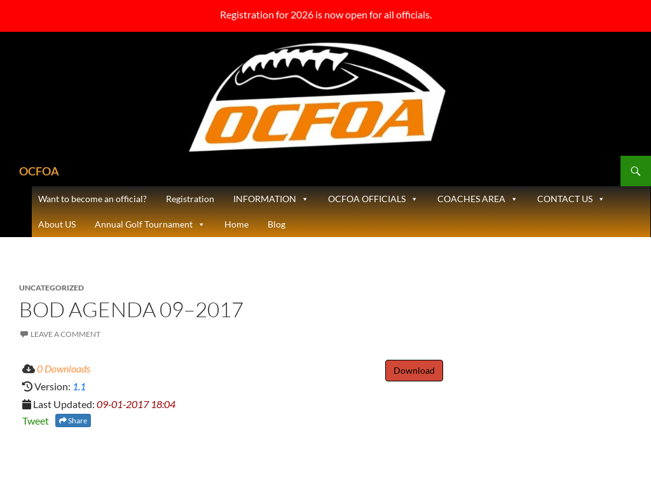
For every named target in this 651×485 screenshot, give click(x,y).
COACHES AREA (477, 199)
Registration (190, 198)
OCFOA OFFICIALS (373, 199)
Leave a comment (65, 334)
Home (236, 224)
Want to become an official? (92, 198)
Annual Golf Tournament (150, 224)
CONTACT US (571, 199)
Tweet (35, 420)
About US (57, 224)
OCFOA (39, 171)
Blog (276, 224)
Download (414, 370)
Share (73, 420)
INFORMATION (271, 199)
